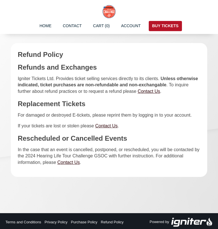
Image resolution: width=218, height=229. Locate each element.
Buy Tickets (165, 25)
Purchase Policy (84, 222)
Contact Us (149, 91)
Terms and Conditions (23, 222)
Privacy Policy (56, 222)
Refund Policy (112, 222)
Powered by (181, 222)
